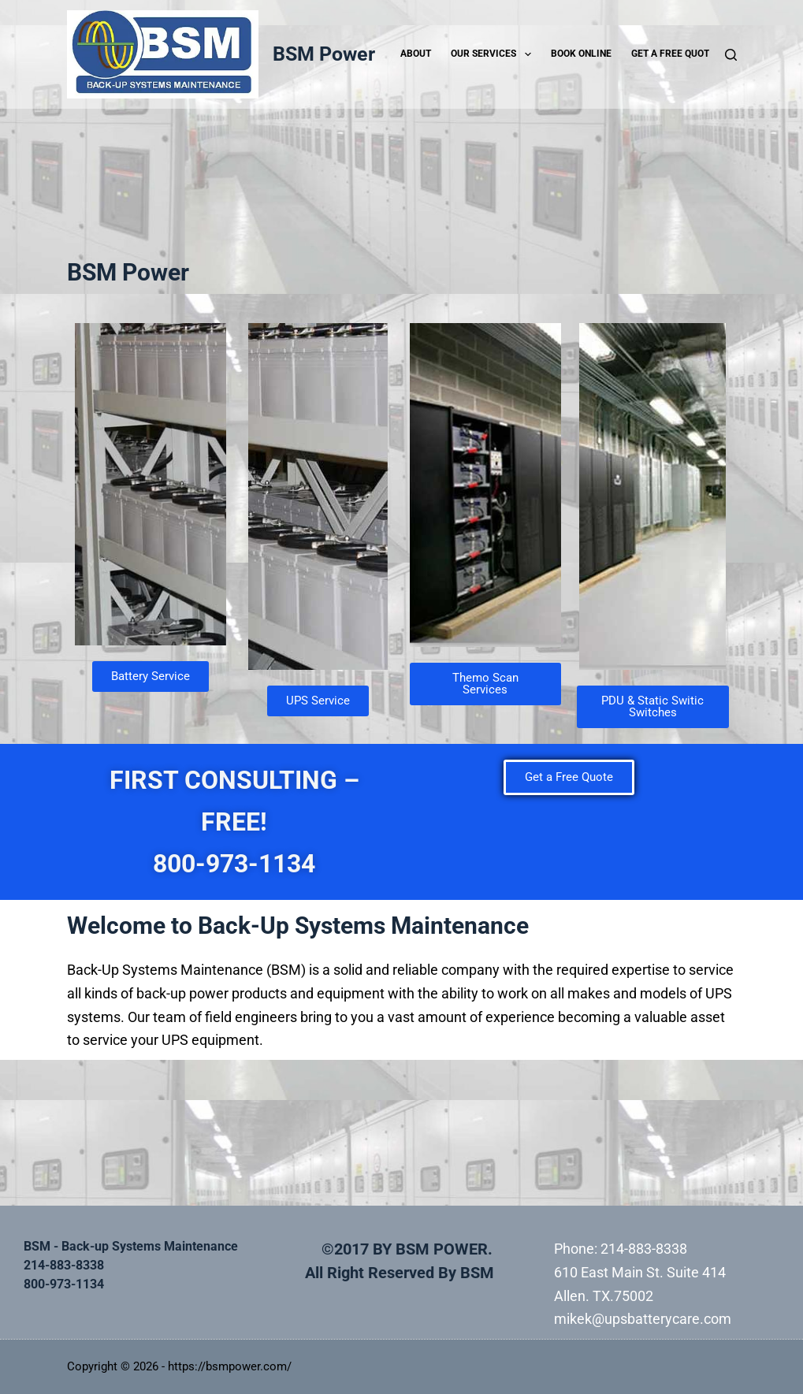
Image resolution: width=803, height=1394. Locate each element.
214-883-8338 (643, 1248)
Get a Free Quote (673, 53)
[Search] (731, 55)
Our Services (494, 54)
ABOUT (415, 53)
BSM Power (324, 54)
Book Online (581, 53)
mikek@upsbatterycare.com (642, 1318)
